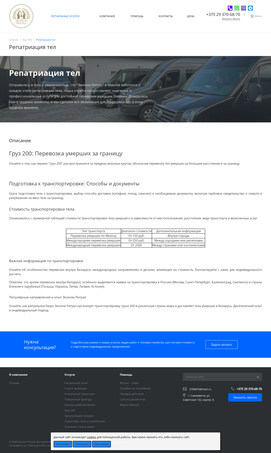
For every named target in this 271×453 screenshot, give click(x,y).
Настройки (63, 444)
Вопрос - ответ (129, 383)
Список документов (132, 399)
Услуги (70, 374)
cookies (91, 437)
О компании (18, 374)
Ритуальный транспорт (80, 394)
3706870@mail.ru (200, 389)
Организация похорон (79, 416)
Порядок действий (132, 394)
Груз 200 (70, 410)
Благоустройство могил (80, 405)
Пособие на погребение (135, 388)
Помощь (126, 374)
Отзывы (14, 383)
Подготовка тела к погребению (85, 421)
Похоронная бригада (78, 399)
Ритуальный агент (76, 383)
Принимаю (101, 444)
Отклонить (82, 444)
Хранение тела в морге (80, 426)
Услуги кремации (76, 388)
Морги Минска (129, 405)
